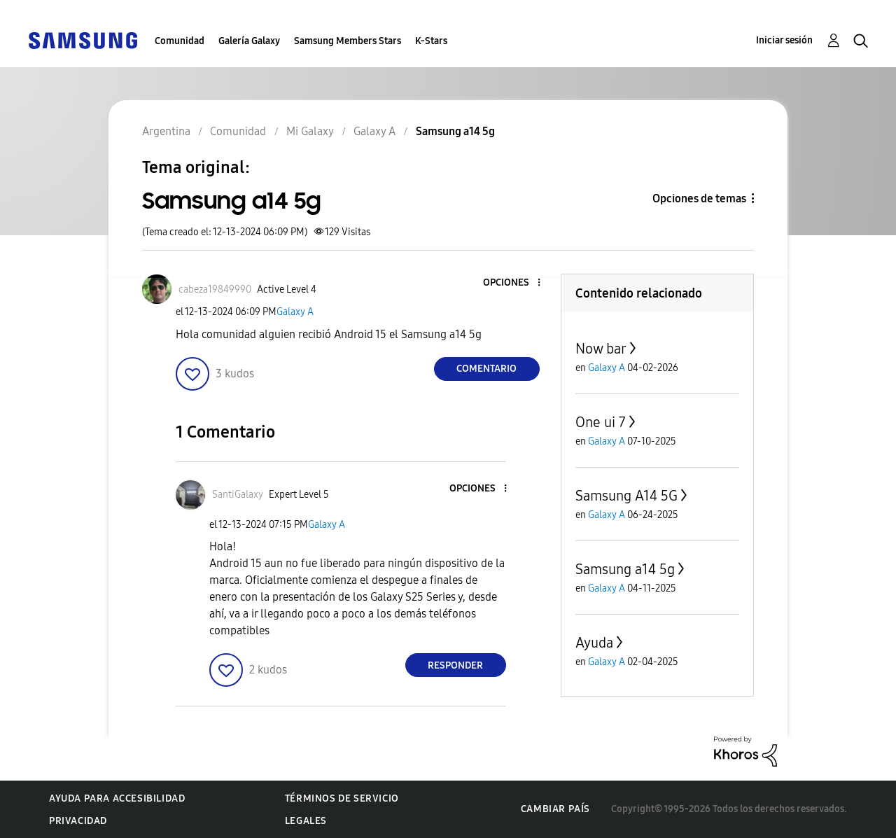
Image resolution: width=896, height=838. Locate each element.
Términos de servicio (342, 798)
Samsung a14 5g (625, 569)
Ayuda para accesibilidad (117, 798)
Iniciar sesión (784, 40)
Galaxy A (295, 312)
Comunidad (179, 41)
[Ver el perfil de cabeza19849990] (214, 289)
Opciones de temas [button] (699, 198)
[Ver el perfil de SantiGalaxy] (237, 495)
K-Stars (431, 41)
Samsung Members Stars (347, 41)
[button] (515, 283)
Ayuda (594, 642)
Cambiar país (555, 809)
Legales (306, 821)
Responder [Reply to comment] (455, 665)
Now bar (600, 348)
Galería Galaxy (249, 41)
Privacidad (78, 821)
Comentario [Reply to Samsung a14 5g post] (486, 369)
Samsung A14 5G (626, 495)
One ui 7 (600, 422)
